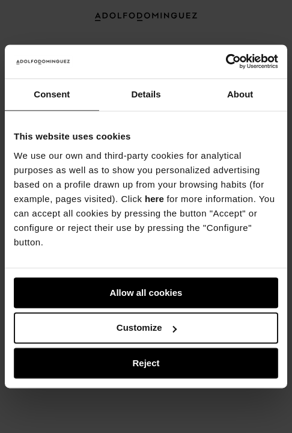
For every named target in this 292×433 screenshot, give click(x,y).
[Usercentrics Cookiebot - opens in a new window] (225, 61)
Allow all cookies (146, 292)
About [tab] (240, 94)
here (154, 199)
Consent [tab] (52, 94)
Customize (147, 328)
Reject (145, 363)
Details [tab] (145, 94)
